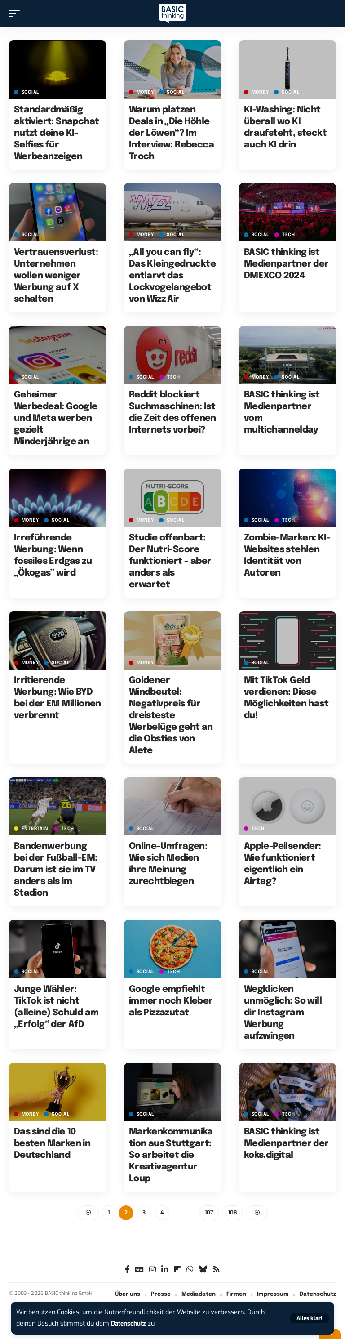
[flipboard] (177, 1270)
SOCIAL (30, 92)
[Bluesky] (202, 1270)
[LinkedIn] (164, 1270)
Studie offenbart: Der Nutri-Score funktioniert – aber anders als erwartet (170, 561)
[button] (309, 1318)
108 (232, 1213)
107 (209, 1213)
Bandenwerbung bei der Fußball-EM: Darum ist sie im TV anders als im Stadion (55, 870)
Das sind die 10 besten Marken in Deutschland (52, 1143)
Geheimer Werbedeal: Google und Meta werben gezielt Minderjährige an (55, 418)
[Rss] (216, 1270)
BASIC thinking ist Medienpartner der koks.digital (286, 1143)
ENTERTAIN (35, 828)
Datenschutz (130, 1323)
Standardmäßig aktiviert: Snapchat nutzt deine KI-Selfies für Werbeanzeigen (56, 133)
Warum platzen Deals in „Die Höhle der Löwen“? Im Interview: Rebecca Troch (171, 133)
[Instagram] (152, 1270)
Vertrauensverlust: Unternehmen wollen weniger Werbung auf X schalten (56, 276)
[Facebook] (127, 1270)
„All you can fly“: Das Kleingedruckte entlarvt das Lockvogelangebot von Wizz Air (172, 276)
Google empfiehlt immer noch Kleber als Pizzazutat (171, 1001)
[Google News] (139, 1270)
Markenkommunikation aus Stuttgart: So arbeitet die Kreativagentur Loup (171, 1155)
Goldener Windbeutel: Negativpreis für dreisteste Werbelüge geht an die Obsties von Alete (171, 715)
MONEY (145, 92)
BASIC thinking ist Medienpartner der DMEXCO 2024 (286, 264)
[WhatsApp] (189, 1270)
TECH (288, 234)
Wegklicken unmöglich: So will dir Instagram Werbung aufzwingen (283, 1013)
